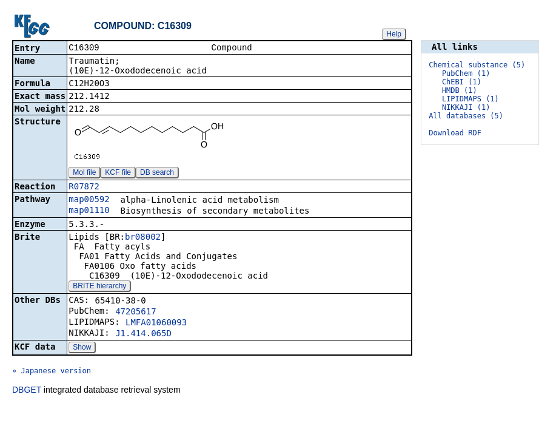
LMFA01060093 (156, 323)
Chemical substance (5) (477, 65)
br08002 (143, 238)
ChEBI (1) (461, 82)
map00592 (89, 200)
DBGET (26, 391)
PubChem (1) (466, 73)
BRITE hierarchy (99, 287)
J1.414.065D (143, 334)
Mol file (84, 173)
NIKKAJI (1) (466, 107)
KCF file (118, 173)
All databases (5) (466, 116)
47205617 (135, 312)
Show (82, 348)
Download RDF (455, 133)
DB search (157, 173)
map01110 (89, 211)
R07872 (84, 187)
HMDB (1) (459, 90)
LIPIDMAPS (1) (470, 99)
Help (393, 34)
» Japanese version (51, 372)
